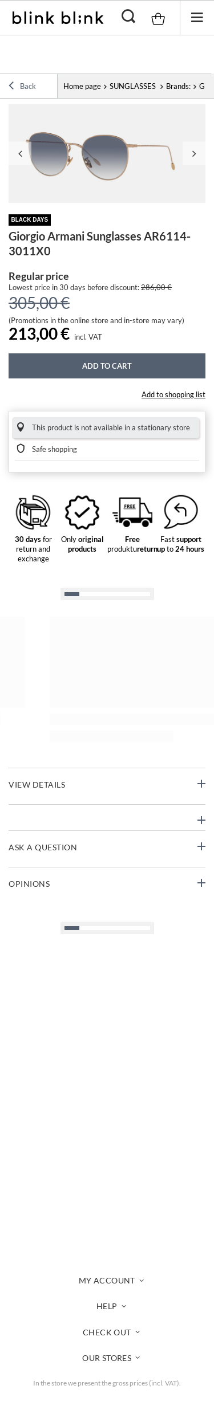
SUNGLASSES (134, 86)
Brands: (178, 86)
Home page (82, 86)
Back (22, 87)
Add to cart (107, 365)
